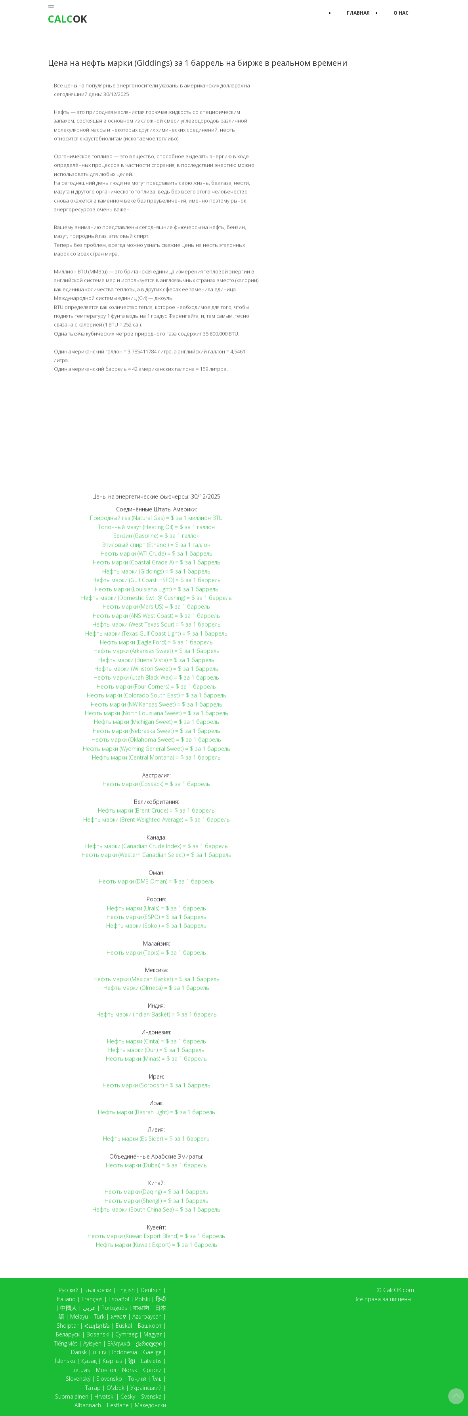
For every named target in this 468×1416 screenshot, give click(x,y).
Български (97, 1290)
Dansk (79, 1352)
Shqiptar (67, 1325)
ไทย (157, 1378)
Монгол (106, 1370)
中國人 (68, 1307)
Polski (142, 1299)
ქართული (149, 1343)
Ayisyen (92, 1343)
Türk (99, 1316)
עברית (99, 1352)
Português (114, 1307)
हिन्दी (161, 1299)
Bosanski (97, 1334)
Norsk (129, 1370)
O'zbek (115, 1387)
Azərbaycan (147, 1316)
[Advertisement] (156, 432)
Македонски (150, 1405)
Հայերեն (97, 1325)
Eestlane (118, 1405)
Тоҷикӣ (137, 1378)
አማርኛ (118, 1316)
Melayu (79, 1316)
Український (146, 1387)
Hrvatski (104, 1396)
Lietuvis (80, 1370)
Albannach (87, 1405)
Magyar (152, 1334)
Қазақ (89, 1361)
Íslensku (65, 1361)
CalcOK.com (398, 1290)
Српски (152, 1370)
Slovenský (78, 1378)
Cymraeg (126, 1334)
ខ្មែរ (131, 1361)
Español (119, 1299)
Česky (127, 1396)
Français (92, 1299)
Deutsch (151, 1290)
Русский (68, 1290)
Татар (93, 1387)
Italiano (66, 1299)
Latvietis (151, 1361)
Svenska (151, 1396)
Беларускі (68, 1334)
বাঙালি (141, 1307)
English (126, 1290)
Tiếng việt (65, 1343)
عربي (89, 1307)
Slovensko (109, 1378)
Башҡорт (150, 1325)
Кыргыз (112, 1361)
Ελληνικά (118, 1343)
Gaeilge (152, 1352)
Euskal (124, 1325)
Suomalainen (71, 1396)
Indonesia (124, 1352)
